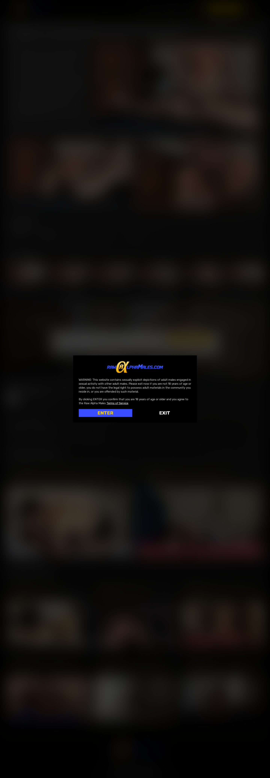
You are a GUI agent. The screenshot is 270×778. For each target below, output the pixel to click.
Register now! (224, 8)
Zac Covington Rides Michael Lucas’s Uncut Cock (64, 476)
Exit (164, 413)
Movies (171, 8)
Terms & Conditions (164, 347)
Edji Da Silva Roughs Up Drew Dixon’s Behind (135, 666)
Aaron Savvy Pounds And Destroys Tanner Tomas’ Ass (48, 666)
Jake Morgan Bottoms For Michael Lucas (186, 476)
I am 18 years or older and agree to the (121, 347)
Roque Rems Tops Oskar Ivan (37, 591)
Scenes (191, 8)
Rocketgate (133, 769)
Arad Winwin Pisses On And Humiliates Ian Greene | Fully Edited (222, 666)
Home (152, 8)
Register (48, 234)
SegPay (120, 769)
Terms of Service (117, 403)
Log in (18, 234)
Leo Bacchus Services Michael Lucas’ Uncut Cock (222, 591)
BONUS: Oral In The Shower (123, 591)
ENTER (105, 413)
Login (256, 8)
